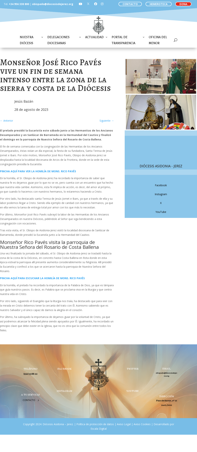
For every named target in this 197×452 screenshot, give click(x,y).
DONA (183, 4)
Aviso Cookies (142, 424)
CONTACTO (130, 4)
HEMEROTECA (159, 4)
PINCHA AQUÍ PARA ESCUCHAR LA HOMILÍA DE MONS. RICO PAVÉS (42, 278)
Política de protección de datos (95, 424)
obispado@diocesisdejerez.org (52, 4)
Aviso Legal (123, 424)
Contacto (29, 400)
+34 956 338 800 (19, 4)
